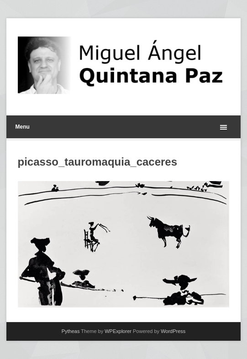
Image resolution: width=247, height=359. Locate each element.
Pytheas (71, 331)
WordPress (173, 331)
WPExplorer (118, 331)
